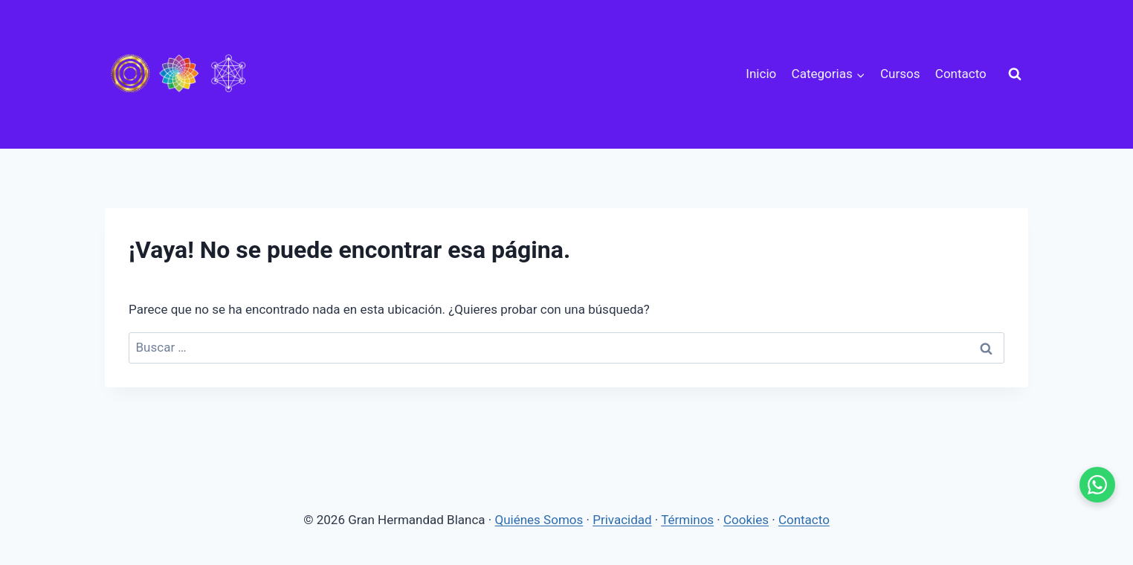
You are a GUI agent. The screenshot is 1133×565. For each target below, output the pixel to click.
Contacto (961, 73)
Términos (687, 519)
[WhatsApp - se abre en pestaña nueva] (1097, 485)
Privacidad (622, 519)
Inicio (761, 73)
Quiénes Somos (539, 519)
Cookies (746, 519)
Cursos (900, 73)
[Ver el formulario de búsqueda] (1014, 74)
